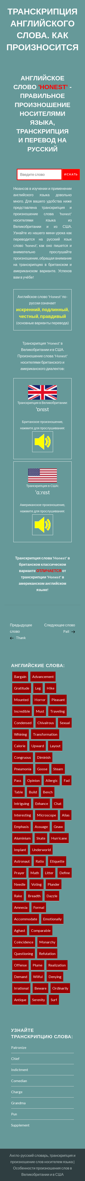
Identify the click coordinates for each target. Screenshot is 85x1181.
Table (18, 792)
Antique (20, 999)
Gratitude (21, 688)
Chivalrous (45, 723)
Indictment (19, 1069)
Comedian (19, 1080)
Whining (20, 734)
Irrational (21, 988)
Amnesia (20, 907)
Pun (14, 1114)
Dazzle (51, 896)
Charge (16, 1092)
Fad (67, 780)
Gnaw (58, 826)
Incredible (22, 711)
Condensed (23, 723)
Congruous (22, 757)
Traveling (57, 711)
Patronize (18, 1047)
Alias (66, 815)
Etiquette (57, 861)
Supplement (20, 1125)
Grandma (18, 1103)
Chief (15, 1058)
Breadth (34, 896)
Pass (17, 780)
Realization (57, 965)
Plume (37, 965)
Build (33, 792)
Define (64, 873)
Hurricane (59, 838)
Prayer (19, 873)
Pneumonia (22, 769)
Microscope (46, 815)
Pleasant (58, 699)
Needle (19, 884)
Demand (20, 976)
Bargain (20, 676)
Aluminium (22, 838)
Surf (54, 999)
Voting (36, 884)
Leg (38, 688)
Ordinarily (60, 988)
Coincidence (23, 942)
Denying (55, 976)
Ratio (40, 861)
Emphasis (21, 826)
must (40, 711)
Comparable (41, 930)
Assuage (41, 826)
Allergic (52, 780)
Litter (49, 873)
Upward (37, 746)
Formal (38, 907)
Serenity (38, 999)
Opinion (33, 780)
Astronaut (22, 861)
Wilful (38, 976)
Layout (55, 746)
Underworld (41, 849)
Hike (50, 688)
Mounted (21, 699)
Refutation (47, 953)
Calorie (19, 746)
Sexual (65, 723)
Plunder (54, 884)
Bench (48, 792)
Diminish (44, 757)
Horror (40, 699)
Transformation (45, 734)
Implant (20, 849)
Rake (18, 896)
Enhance (41, 803)
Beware (40, 988)
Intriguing (21, 803)
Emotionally (52, 919)
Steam (58, 769)
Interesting (22, 815)
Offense (20, 965)
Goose (42, 769)
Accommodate (25, 919)
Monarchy (47, 942)
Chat (57, 803)
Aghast (19, 930)
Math (34, 873)
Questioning (23, 953)
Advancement (43, 676)
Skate (40, 838)
